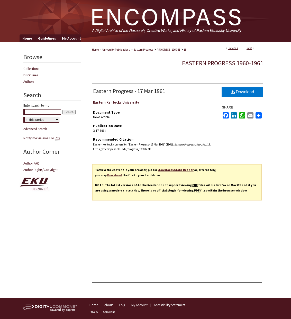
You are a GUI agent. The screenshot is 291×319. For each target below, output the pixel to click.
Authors (28, 81)
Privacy (93, 312)
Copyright (109, 312)
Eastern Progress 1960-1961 (222, 63)
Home (95, 49)
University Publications (116, 49)
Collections (31, 69)
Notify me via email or (41, 138)
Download (242, 92)
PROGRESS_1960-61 (168, 49)
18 (185, 49)
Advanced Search (35, 129)
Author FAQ (31, 163)
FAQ (122, 305)
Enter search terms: (36, 105)
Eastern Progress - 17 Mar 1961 (129, 91)
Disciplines (30, 75)
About (108, 305)
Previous (233, 48)
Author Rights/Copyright (40, 170)
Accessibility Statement (169, 305)
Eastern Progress (143, 49)
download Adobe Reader (176, 170)
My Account (139, 305)
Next (249, 48)
